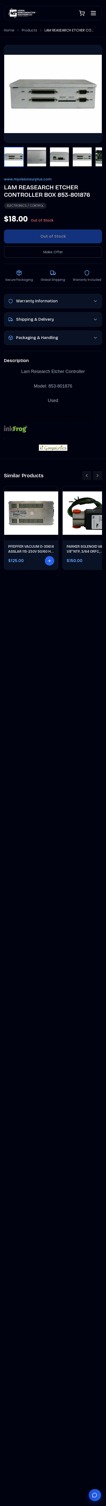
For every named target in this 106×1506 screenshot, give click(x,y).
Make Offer (53, 252)
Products (29, 30)
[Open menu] (93, 13)
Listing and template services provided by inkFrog (53, 417)
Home (9, 30)
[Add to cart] (49, 561)
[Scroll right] (97, 475)
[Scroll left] (86, 475)
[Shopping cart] (82, 13)
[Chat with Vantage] (95, 1495)
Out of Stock (53, 236)
